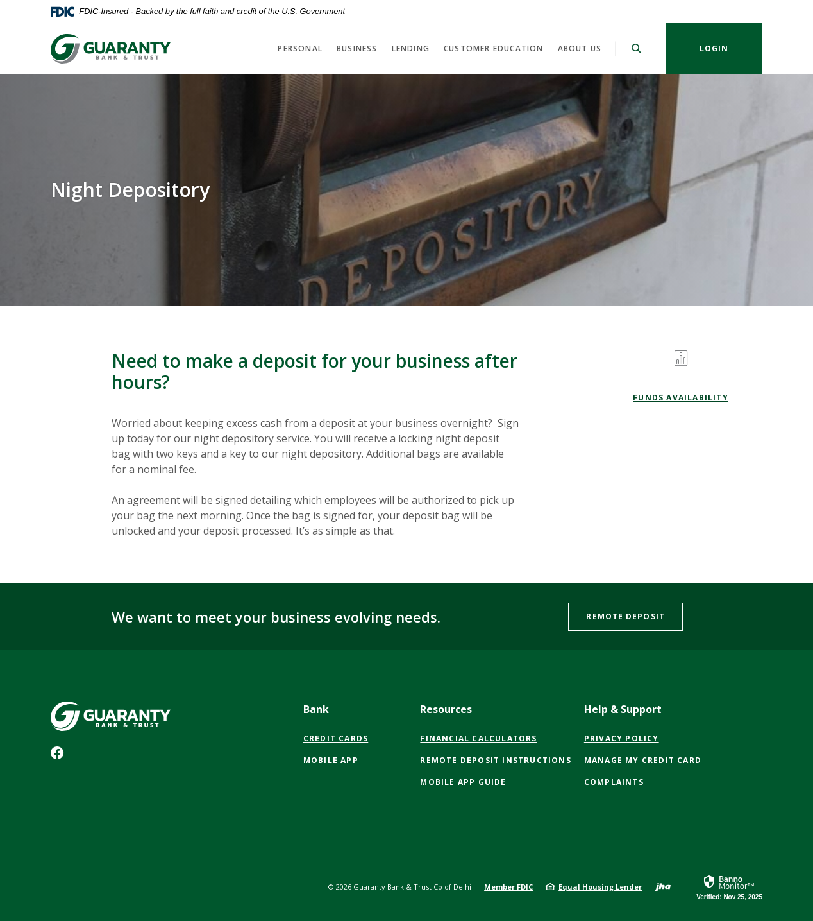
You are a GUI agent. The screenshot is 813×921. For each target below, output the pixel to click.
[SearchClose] (637, 48)
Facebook (60, 756)
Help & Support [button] (623, 709)
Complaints (614, 782)
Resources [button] (446, 709)
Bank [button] (316, 709)
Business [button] (357, 48)
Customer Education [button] (494, 48)
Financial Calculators (478, 738)
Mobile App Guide (463, 782)
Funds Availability (680, 397)
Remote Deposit (625, 616)
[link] (729, 887)
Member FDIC (508, 886)
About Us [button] (580, 48)
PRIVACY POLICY (621, 739)
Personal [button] (300, 48)
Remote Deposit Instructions (495, 760)
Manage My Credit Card (642, 760)
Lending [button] (411, 48)
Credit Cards (335, 738)
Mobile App (330, 760)
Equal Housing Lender (600, 886)
